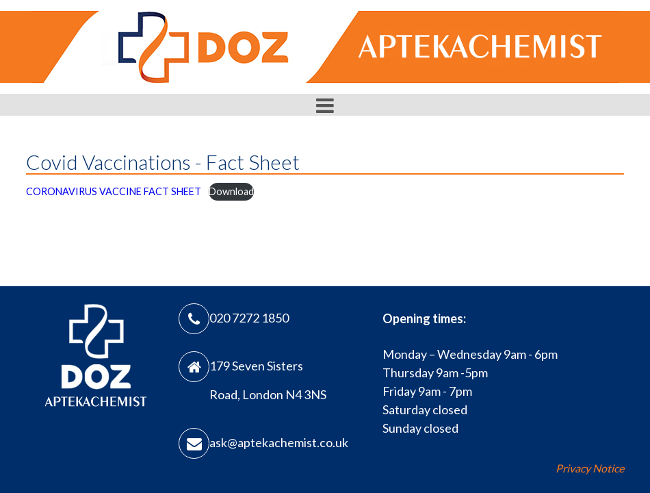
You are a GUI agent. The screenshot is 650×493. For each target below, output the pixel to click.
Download (231, 191)
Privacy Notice (590, 468)
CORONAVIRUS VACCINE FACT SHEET (113, 191)
